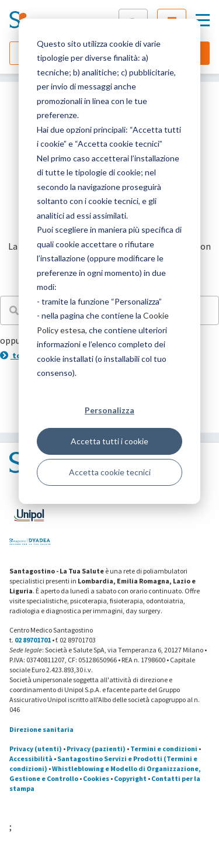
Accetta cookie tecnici (110, 472)
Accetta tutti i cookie (109, 441)
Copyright (130, 778)
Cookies (96, 778)
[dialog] (109, 261)
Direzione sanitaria (41, 729)
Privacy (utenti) (35, 748)
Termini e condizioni (163, 748)
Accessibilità (31, 758)
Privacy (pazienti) (96, 748)
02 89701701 (33, 639)
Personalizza (109, 410)
